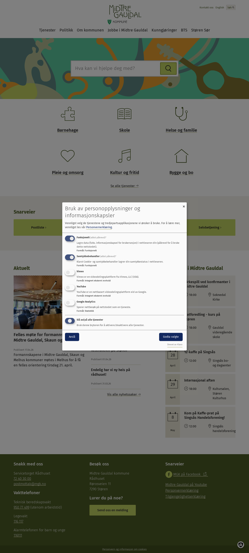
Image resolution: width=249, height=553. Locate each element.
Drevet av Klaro (174, 344)
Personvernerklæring (99, 227)
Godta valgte (171, 336)
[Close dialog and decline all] (184, 204)
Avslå (72, 336)
